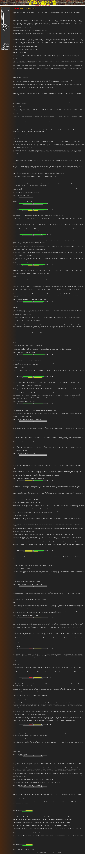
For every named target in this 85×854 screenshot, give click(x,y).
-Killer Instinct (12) (5, 31)
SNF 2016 (2, 15)
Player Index (3, 48)
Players (2, 12)
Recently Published (4, 49)
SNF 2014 (2, 13)
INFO (38, 5)
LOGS (46, 5)
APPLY (40, 5)
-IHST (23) (3, 30)
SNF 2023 (2, 22)
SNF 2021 (2, 20)
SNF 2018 (2, 17)
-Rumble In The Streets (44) (4, 38)
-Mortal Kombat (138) (5, 35)
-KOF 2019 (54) (4, 34)
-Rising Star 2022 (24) (5, 36)
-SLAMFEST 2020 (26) (5, 39)
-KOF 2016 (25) (4, 32)
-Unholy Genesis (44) (5, 43)
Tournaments (3, 24)
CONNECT (48, 5)
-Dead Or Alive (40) (5, 25)
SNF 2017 (2, 16)
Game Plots (3, 8)
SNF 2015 (2, 14)
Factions (2, 7)
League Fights (3, 9)
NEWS (36, 5)
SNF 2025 (2, 23)
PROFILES (43, 5)
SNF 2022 (2, 21)
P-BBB (2, 11)
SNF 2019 (2, 18)
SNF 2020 (2, 19)
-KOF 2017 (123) (4, 33)
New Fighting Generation (5, 10)
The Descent (16, 8)
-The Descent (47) (5, 40)
